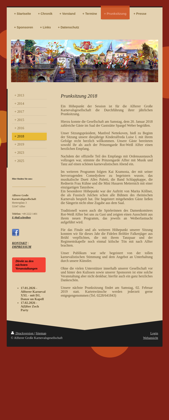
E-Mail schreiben (21, 217)
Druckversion (22, 333)
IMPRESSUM (21, 246)
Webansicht (150, 338)
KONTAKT (19, 243)
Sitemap (40, 333)
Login (154, 333)
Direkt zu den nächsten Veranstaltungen (27, 264)
